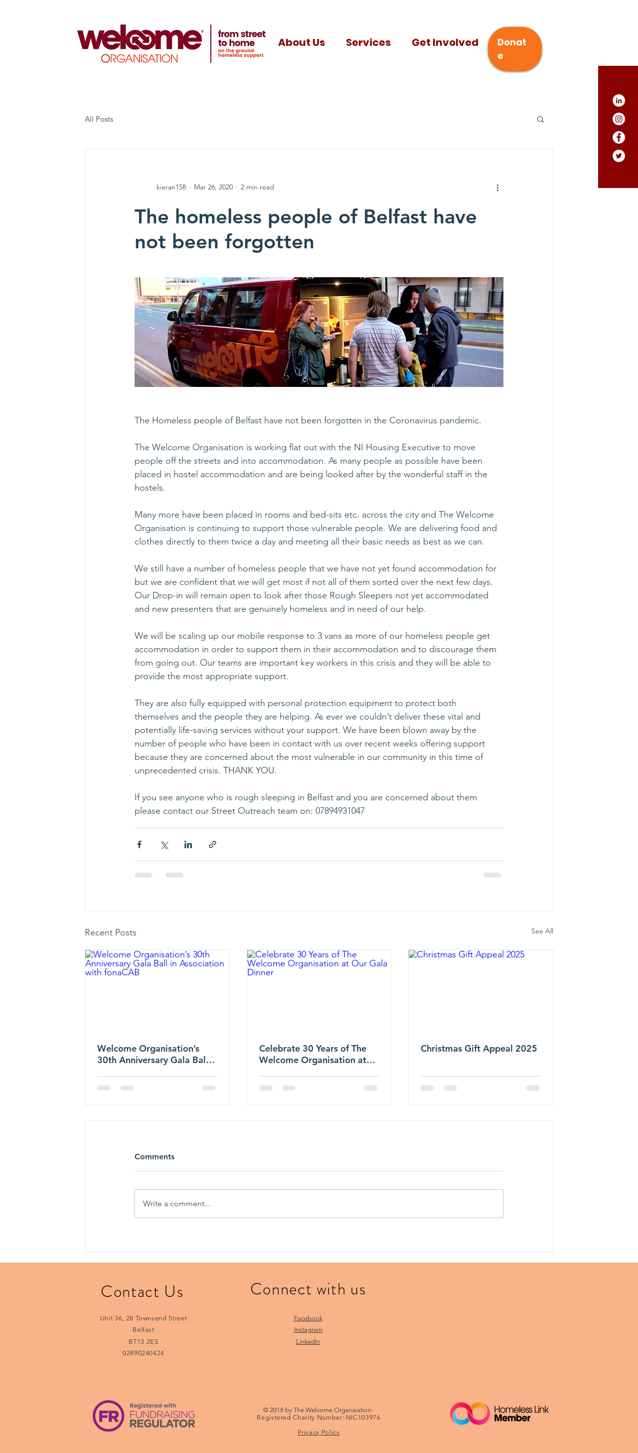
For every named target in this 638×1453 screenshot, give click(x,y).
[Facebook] (619, 137)
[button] (540, 119)
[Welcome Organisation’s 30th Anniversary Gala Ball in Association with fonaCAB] (157, 990)
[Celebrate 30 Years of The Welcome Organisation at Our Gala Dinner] (319, 990)
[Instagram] (619, 119)
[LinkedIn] (619, 100)
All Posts (99, 119)
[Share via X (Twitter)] (163, 844)
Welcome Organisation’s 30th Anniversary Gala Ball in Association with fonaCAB (156, 1054)
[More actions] (497, 187)
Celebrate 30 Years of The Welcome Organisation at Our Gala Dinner (312, 1054)
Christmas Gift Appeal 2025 (479, 1048)
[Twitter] (619, 156)
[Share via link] (212, 844)
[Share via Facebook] (139, 844)
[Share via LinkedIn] (188, 844)
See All (542, 930)
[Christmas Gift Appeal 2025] (481, 990)
